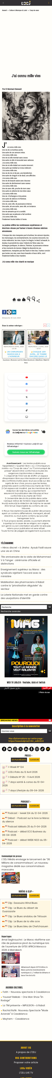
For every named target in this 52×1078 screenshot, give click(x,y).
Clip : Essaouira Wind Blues (22, 903)
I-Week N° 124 (16, 767)
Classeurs (34, 759)
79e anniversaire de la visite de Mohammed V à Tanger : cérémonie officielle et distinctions (26, 560)
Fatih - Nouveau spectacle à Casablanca (26, 992)
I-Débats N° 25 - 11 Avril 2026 (24, 777)
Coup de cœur (34, 10)
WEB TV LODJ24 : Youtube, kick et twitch (26, 682)
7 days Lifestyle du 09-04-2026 (26, 790)
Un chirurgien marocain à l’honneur (14, 354)
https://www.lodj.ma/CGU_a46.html (26, 741)
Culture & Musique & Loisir (18, 10)
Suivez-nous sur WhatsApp (26, 452)
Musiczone (14, 360)
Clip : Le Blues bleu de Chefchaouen (28, 926)
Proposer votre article (26, 1062)
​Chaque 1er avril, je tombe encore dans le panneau (38, 354)
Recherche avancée (10, 611)
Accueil (4, 10)
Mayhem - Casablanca (16, 1018)
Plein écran (44, 692)
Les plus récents (19, 759)
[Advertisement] (24, 43)
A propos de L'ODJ (26, 1052)
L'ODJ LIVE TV (26, 1072)
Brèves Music (39, 360)
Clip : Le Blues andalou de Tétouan (27, 916)
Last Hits (20, 360)
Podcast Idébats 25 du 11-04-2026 (27, 826)
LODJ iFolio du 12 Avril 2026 (23, 772)
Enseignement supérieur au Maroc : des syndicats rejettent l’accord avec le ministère (23, 573)
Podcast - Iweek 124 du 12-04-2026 (28, 813)
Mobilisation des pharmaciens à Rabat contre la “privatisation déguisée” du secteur (22, 586)
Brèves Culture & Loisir (29, 360)
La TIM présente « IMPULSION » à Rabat (24, 1005)
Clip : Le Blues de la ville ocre (24, 921)
